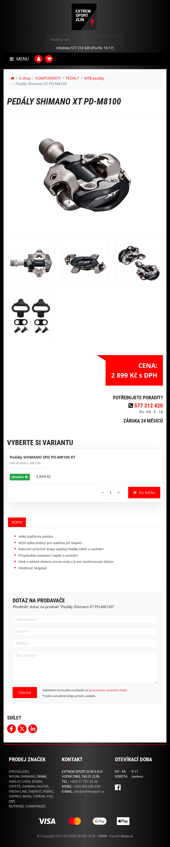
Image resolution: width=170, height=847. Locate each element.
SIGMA (37, 782)
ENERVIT (35, 792)
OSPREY (15, 796)
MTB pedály (94, 78)
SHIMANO (28, 776)
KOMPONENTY (48, 78)
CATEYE (15, 786)
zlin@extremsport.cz (89, 792)
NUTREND (16, 806)
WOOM (14, 776)
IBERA (26, 796)
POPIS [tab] (17, 522)
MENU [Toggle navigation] (19, 59)
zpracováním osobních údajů (108, 690)
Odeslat (24, 692)
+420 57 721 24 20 (84, 782)
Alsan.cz (126, 836)
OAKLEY (15, 782)
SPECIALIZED (19, 772)
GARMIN (28, 786)
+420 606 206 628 (86, 786)
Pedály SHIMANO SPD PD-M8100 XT (42, 457)
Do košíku (144, 492)
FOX (50, 796)
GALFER (42, 786)
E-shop (25, 78)
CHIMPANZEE (35, 806)
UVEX (26, 782)
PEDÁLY (72, 78)
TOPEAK (39, 796)
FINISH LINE (18, 792)
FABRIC (48, 792)
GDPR (102, 836)
